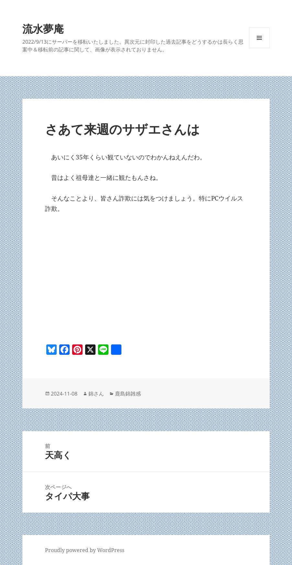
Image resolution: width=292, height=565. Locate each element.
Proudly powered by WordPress (84, 550)
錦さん (96, 393)
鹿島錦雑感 (128, 393)
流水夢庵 (43, 29)
